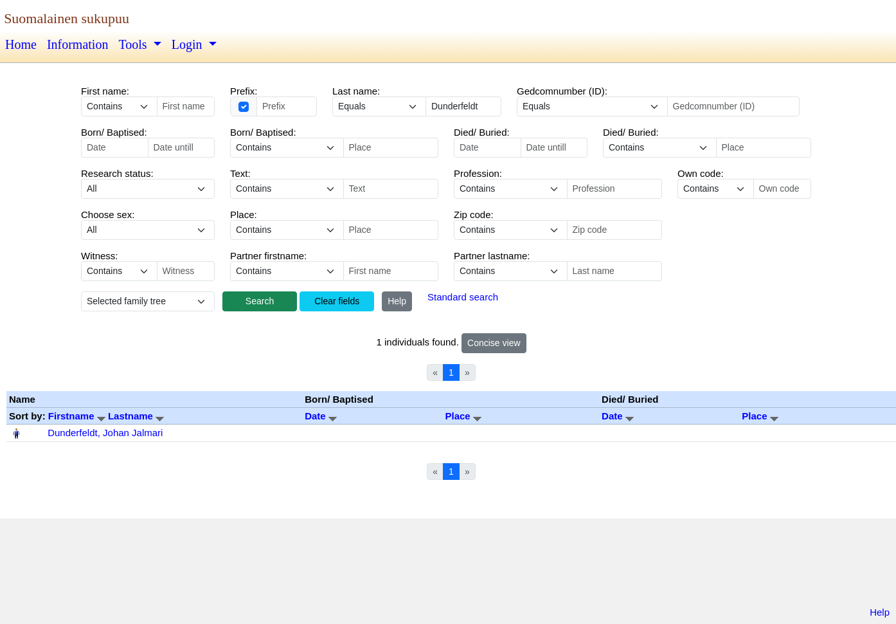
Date (321, 415)
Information (78, 44)
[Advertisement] (448, 565)
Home (21, 44)
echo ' (287, 189)
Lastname (136, 415)
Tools (134, 44)
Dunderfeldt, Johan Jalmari (105, 432)
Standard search (462, 296)
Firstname (78, 415)
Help (397, 301)
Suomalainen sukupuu (66, 18)
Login (189, 44)
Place (463, 415)
